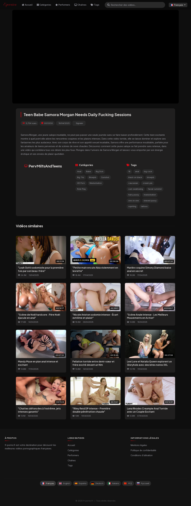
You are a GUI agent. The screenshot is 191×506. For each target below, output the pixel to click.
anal (137, 171)
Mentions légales (139, 445)
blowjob (150, 177)
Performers (62, 4)
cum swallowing (135, 189)
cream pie (147, 183)
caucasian (133, 183)
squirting (132, 206)
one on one (133, 200)
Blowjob (92, 177)
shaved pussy (150, 200)
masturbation (150, 195)
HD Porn (81, 183)
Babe (88, 171)
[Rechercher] (108, 5)
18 (129, 171)
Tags (95, 4)
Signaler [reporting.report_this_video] (79, 123)
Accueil (27, 4)
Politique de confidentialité (143, 450)
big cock (148, 171)
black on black (135, 177)
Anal (79, 171)
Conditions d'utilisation (142, 455)
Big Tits (80, 177)
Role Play (81, 189)
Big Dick (99, 171)
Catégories (44, 4)
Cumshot (105, 177)
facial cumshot (155, 189)
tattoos (144, 206)
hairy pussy (133, 195)
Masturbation (96, 183)
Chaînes (80, 4)
